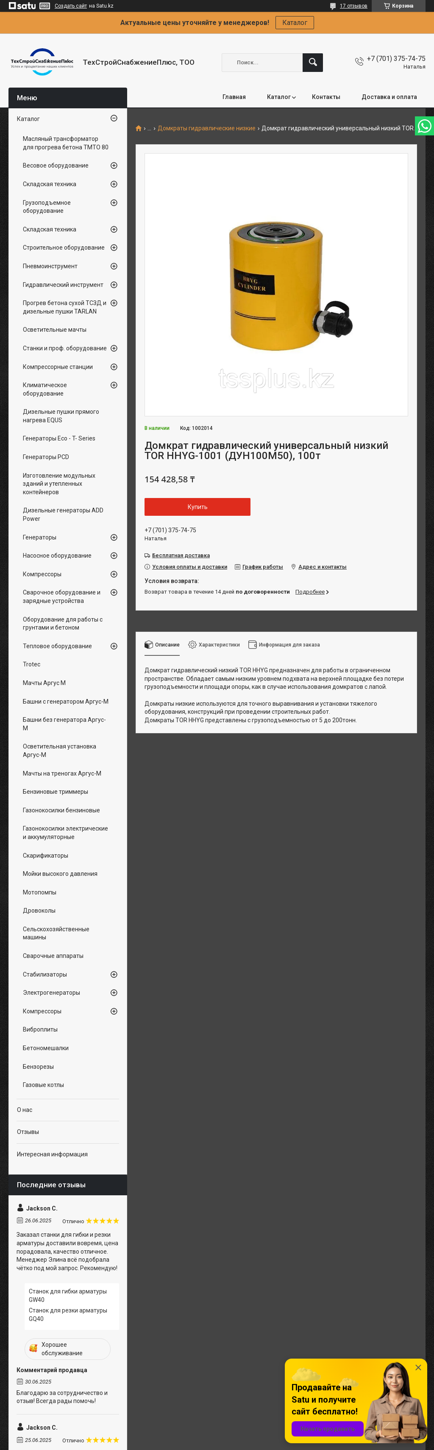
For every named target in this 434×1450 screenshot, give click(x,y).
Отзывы (28, 1131)
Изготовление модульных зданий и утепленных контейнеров (59, 483)
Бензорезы (38, 1066)
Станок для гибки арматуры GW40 (68, 1295)
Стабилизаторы (45, 974)
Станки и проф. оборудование (65, 348)
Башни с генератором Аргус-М (65, 701)
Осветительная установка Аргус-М (59, 750)
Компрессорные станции (58, 366)
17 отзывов (353, 6)
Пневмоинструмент (50, 266)
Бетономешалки (46, 1048)
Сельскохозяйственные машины (56, 933)
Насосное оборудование (57, 555)
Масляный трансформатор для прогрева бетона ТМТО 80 (65, 143)
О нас (24, 1109)
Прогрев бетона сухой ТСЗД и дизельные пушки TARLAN (64, 307)
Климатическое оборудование (45, 389)
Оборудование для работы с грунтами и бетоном (63, 623)
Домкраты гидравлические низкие (207, 128)
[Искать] (313, 62)
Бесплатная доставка (181, 555)
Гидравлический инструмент (63, 284)
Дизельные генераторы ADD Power (63, 514)
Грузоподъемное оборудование (47, 207)
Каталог (294, 23)
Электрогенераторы (51, 992)
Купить (198, 507)
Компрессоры (42, 574)
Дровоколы (39, 910)
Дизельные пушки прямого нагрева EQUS (61, 416)
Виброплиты (40, 1029)
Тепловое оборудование (57, 646)
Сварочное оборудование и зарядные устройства (61, 596)
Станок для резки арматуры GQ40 (68, 1314)
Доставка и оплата (389, 97)
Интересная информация (52, 1154)
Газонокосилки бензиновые (61, 810)
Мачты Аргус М (44, 683)
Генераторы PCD (46, 457)
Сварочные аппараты (53, 955)
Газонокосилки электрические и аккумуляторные (65, 832)
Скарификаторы (45, 855)
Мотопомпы (39, 892)
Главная (234, 97)
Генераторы (39, 537)
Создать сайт (71, 6)
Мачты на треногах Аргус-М (62, 773)
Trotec (31, 664)
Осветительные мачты (54, 329)
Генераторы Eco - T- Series (59, 438)
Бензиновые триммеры (55, 791)
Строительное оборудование (64, 247)
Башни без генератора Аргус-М (64, 724)
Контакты (326, 97)
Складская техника (49, 184)
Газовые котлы (43, 1084)
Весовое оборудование (56, 165)
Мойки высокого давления (60, 873)
